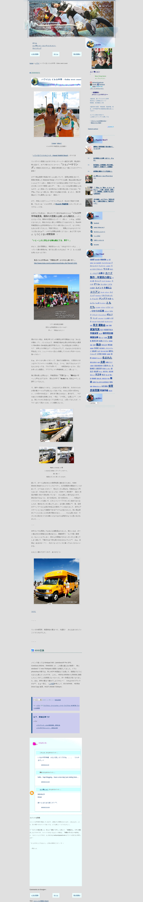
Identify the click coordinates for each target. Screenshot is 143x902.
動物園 (94, 378)
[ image (56, 117)
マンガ (95, 318)
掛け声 (100, 333)
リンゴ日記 (97, 236)
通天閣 (111, 371)
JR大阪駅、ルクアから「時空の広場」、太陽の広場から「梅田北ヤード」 (103, 201)
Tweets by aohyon (93, 128)
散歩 (98, 344)
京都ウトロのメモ (99, 240)
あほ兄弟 (98, 263)
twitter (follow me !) (99, 227)
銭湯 (98, 362)
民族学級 (104, 390)
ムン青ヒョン (44, 789)
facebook (102, 84)
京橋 (105, 337)
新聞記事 (94, 358)
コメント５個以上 (103, 288)
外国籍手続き (108, 330)
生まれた (107, 357)
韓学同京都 (108, 333)
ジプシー (107, 292)
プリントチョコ (102, 314)
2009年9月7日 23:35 (45, 807)
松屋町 (108, 354)
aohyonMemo (50, 22)
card (92, 259)
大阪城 (91, 365)
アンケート (101, 266)
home (31, 63)
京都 (109, 337)
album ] (59, 143)
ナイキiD (98, 307)
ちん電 (97, 303)
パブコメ (103, 307)
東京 (103, 375)
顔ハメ (101, 337)
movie (103, 259)
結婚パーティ (103, 341)
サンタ (102, 292)
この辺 (51, 684)
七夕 (98, 351)
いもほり (108, 265)
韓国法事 (94, 337)
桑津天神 (95, 341)
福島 (91, 386)
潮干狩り (105, 371)
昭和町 (104, 354)
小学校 (99, 354)
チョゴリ (95, 299)
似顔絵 (91, 348)
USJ (95, 263)
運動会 (101, 325)
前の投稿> (76, 54)
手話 (102, 351)
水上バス (99, 358)
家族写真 (95, 329)
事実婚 (110, 345)
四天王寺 (104, 345)
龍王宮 (110, 390)
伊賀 (91, 325)
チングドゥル (105, 298)
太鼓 (102, 362)
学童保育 (94, 333)
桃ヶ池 (107, 375)
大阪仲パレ (107, 365)
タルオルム (98, 295)
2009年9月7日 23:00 (45, 781)
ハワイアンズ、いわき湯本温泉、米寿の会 (48, 725)
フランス (95, 315)
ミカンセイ (101, 318)
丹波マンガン (106, 368)
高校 (91, 345)
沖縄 (110, 325)
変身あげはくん (97, 386)
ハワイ (37, 63)
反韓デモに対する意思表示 (101, 382)
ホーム (34, 43)
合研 (94, 345)
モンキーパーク (109, 321)
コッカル (103, 284)
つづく (33, 611)
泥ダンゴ (92, 375)
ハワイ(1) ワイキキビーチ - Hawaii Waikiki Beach (50, 155)
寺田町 (96, 348)
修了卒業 (105, 351)
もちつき (94, 321)
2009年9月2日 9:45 (45, 764)
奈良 (108, 378)
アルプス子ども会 (106, 263)
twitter (94, 86)
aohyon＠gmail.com (97, 82)
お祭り (101, 273)
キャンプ (98, 281)
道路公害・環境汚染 (102, 378)
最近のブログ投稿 (96, 122)
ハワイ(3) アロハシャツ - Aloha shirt (47, 728)
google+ (94, 84)
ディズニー (103, 303)
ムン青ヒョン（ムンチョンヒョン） (44, 45)
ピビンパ (106, 311)
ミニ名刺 (107, 318)
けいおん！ (108, 281)
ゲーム (97, 284)
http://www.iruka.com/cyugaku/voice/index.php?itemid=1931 (55, 263)
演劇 (107, 325)
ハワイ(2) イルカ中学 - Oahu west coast (61, 79)
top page (96, 244)
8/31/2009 (58, 700)
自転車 (94, 351)
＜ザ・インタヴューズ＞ (97, 88)
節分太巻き (93, 362)
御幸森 (110, 341)
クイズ (103, 281)
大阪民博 (98, 368)
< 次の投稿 (34, 54)
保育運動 (104, 386)
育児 (95, 325)
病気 (111, 382)
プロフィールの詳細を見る (98, 121)
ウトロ (106, 269)
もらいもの (100, 321)
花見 (101, 330)
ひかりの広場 (98, 311)
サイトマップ (36, 48)
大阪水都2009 (98, 365)
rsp (107, 259)
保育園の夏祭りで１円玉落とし (102, 171)
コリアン (95, 292)
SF (110, 259)
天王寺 (98, 374)
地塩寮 (96, 371)
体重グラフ (109, 362)
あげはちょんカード (99, 231)
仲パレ (100, 371)
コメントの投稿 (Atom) (41, 901)
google (97, 259)
